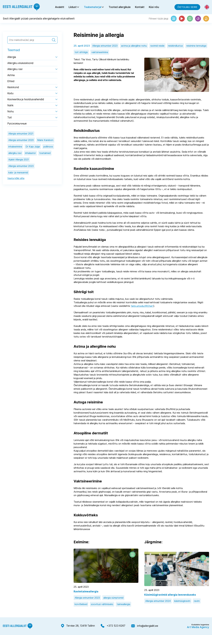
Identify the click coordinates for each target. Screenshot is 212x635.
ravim (197, 601)
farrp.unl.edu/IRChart (142, 306)
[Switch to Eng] (207, 7)
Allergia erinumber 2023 (21, 166)
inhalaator (30, 153)
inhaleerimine (15, 147)
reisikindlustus (175, 46)
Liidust (73, 7)
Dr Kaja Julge (33, 147)
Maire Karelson (45, 140)
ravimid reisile (157, 46)
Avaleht (59, 7)
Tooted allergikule (120, 7)
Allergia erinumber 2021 (20, 134)
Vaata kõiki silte (15, 178)
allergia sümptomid (113, 598)
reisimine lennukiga (196, 46)
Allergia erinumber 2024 (158, 601)
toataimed (44, 153)
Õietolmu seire (187, 7)
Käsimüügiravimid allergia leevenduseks (170, 595)
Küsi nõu (154, 7)
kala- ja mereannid (18, 173)
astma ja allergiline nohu (134, 46)
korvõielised (81, 604)
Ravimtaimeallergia (86, 592)
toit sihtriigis (81, 52)
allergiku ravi (14, 153)
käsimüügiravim (182, 601)
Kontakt (139, 7)
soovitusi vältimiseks (102, 604)
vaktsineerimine (99, 52)
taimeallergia (123, 604)
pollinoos (48, 147)
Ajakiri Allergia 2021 (18, 160)
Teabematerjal (92, 7)
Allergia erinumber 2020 (21, 140)
